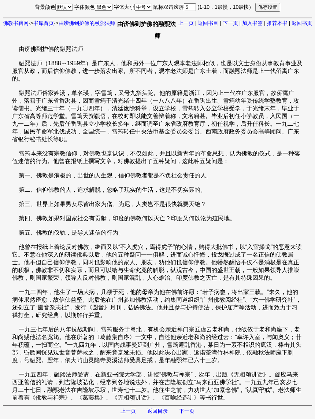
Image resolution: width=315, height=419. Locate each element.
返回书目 (208, 23)
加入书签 (252, 23)
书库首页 (43, 23)
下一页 (230, 23)
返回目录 (157, 411)
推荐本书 (277, 23)
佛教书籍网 (16, 23)
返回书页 (302, 23)
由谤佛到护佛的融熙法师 (87, 23)
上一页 (186, 23)
